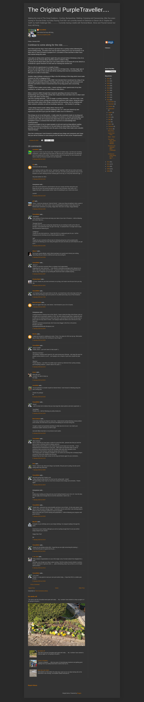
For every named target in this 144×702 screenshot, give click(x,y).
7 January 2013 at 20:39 (38, 516)
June (109, 117)
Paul (33, 463)
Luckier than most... (111, 133)
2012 (108, 162)
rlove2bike (35, 385)
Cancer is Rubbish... (43, 660)
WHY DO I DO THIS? (43, 670)
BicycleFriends (36, 302)
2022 (108, 78)
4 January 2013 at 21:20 (38, 195)
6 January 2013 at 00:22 (38, 380)
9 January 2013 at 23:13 (38, 568)
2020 (108, 83)
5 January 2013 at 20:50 (38, 340)
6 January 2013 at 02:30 (38, 396)
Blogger (79, 693)
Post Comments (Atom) (41, 591)
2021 (108, 81)
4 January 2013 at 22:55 (38, 245)
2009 (108, 169)
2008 (108, 171)
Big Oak (34, 521)
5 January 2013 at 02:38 (38, 257)
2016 (108, 92)
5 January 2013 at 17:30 (38, 297)
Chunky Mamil (36, 279)
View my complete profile (43, 34)
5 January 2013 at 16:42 (38, 285)
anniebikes (35, 149)
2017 (108, 90)
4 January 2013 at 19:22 (38, 159)
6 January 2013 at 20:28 (38, 433)
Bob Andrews (36, 418)
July (109, 114)
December (111, 101)
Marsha (34, 334)
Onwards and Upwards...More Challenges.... (112, 148)
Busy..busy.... (111, 131)
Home (56, 588)
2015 (108, 95)
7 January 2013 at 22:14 (38, 539)
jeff (33, 201)
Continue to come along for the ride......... (112, 156)
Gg (33, 164)
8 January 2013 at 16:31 (38, 551)
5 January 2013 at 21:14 (38, 367)
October (110, 106)
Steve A (34, 251)
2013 (108, 99)
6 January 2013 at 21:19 (38, 458)
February (110, 126)
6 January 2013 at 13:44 (38, 413)
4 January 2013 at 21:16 (38, 179)
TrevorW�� (42, 30)
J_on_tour (35, 556)
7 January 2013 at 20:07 (38, 499)
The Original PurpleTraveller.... (68, 9)
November (111, 104)
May (109, 119)
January (110, 129)
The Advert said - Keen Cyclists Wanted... (112, 141)
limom (34, 372)
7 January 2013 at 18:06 (38, 470)
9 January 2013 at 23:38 (38, 581)
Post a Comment (34, 584)
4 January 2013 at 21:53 (38, 209)
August (110, 112)
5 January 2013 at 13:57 (38, 274)
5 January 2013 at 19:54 (38, 307)
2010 (108, 166)
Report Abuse (32, 685)
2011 (108, 164)
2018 (108, 88)
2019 (108, 85)
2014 (108, 97)
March (110, 124)
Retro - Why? (111, 137)
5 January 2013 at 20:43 (38, 328)
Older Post (81, 588)
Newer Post (31, 588)
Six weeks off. (32, 596)
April (109, 121)
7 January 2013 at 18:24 (38, 485)
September (111, 108)
